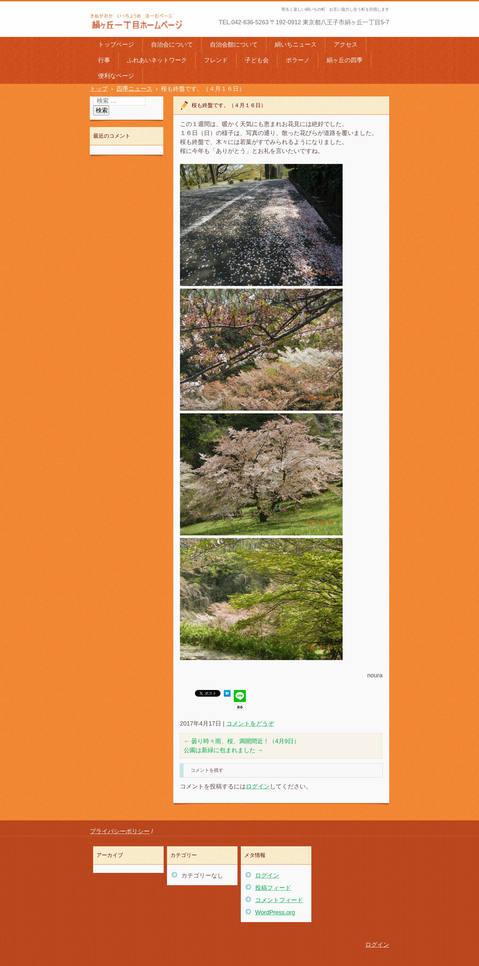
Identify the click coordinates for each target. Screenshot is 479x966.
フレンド (216, 60)
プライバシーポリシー (120, 831)
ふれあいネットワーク (157, 60)
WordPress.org (275, 912)
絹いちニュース (296, 44)
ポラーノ (298, 60)
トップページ (116, 44)
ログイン (258, 786)
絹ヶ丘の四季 (345, 60)
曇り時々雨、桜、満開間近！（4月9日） (242, 741)
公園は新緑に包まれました (223, 750)
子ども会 (257, 60)
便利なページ (116, 75)
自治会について (172, 44)
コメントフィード (279, 900)
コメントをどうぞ (250, 723)
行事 (104, 60)
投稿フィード (273, 888)
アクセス (346, 44)
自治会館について (234, 44)
